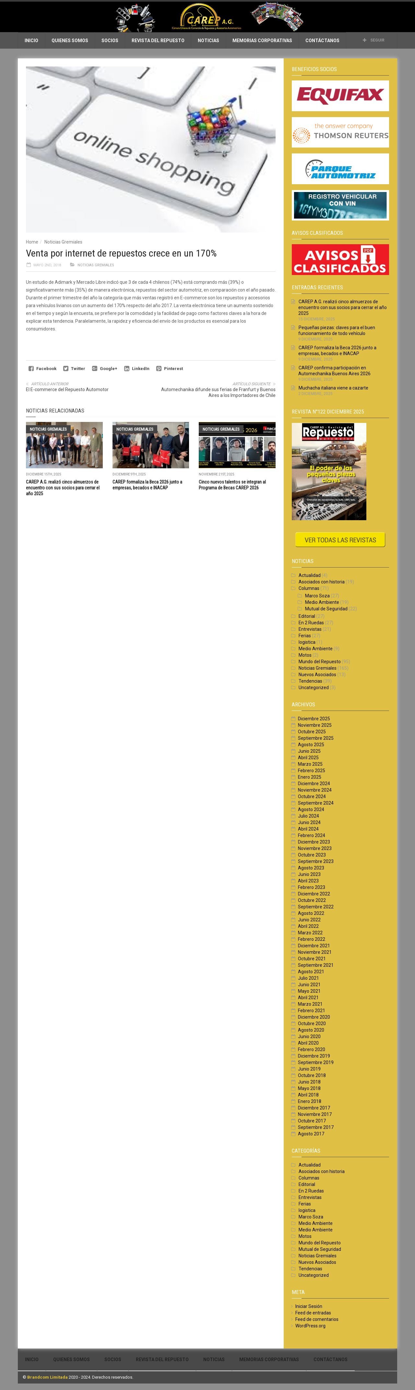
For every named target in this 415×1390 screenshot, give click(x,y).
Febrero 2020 (311, 1049)
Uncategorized (314, 687)
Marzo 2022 (310, 932)
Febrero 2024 (311, 835)
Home (32, 242)
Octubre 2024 (312, 796)
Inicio (31, 40)
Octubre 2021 (312, 958)
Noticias (208, 40)
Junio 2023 (309, 874)
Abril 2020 (308, 1043)
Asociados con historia (322, 581)
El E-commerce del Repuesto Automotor (67, 389)
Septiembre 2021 (316, 965)
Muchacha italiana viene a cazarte (333, 387)
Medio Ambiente (322, 602)
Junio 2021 (309, 984)
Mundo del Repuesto (320, 661)
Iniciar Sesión (308, 1306)
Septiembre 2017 (316, 1127)
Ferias (305, 635)
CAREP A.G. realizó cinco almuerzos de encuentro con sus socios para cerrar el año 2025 (63, 487)
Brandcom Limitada (47, 1377)
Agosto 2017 (311, 1133)
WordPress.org (310, 1325)
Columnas (309, 588)
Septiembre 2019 (316, 1062)
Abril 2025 (308, 757)
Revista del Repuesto (158, 40)
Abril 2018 (308, 1094)
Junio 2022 (309, 919)
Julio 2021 (308, 978)
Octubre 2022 (312, 900)
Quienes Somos (70, 40)
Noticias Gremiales (63, 242)
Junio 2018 (309, 1081)
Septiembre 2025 (316, 738)
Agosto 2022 (311, 913)
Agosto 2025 (311, 744)
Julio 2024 (308, 816)
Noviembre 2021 (315, 952)
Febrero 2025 (311, 770)
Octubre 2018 (312, 1075)
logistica (307, 642)
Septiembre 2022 (316, 906)
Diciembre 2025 (314, 718)
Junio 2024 (309, 822)
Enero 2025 (309, 777)
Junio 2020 (309, 1036)
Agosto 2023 (311, 867)
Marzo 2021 (310, 1004)
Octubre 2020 (312, 1023)
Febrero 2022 (311, 939)
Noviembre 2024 (315, 790)
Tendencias (310, 681)
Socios (109, 40)
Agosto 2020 (311, 1030)
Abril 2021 (308, 997)
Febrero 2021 (311, 1010)
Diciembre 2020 (314, 1017)
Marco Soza (317, 595)
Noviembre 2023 (315, 848)
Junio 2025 (309, 751)
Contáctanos (322, 40)
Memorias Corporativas (262, 40)
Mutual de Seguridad (326, 608)
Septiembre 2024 (316, 803)
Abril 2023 (308, 880)
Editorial (307, 616)
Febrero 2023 (311, 887)
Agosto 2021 (311, 971)
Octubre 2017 (312, 1120)
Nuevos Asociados (317, 674)
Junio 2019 (309, 1069)
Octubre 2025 (312, 731)
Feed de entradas (313, 1312)
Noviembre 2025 (315, 725)
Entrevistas (310, 629)
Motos (305, 655)
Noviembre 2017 (315, 1114)
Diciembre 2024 (314, 783)
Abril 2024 (308, 829)
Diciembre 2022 (314, 893)
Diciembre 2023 (314, 842)
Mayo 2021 (309, 991)
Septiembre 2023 (316, 861)
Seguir (374, 40)
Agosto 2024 (311, 809)
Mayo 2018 (309, 1088)
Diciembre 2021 (314, 945)
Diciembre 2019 (314, 1056)
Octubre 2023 (312, 854)
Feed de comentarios (316, 1319)
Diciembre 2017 (314, 1107)
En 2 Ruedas (311, 622)
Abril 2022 (308, 926)
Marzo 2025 (310, 764)
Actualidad (310, 575)
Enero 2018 (309, 1101)
